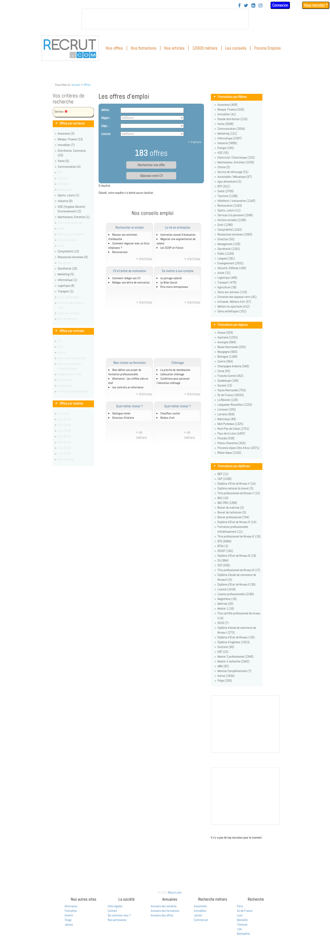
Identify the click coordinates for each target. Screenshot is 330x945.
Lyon (239, 915)
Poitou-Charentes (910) (231, 443)
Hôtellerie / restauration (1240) (236, 201)
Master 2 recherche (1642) (233, 661)
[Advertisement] (157, 335)
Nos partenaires (117, 920)
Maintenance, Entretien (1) (74, 217)
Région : (105, 118)
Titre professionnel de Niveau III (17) (238, 570)
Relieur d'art (167, 418)
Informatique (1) (67, 280)
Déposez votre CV (151, 175)
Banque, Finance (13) (70, 139)
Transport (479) (226, 282)
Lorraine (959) (226, 414)
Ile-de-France (244, 911)
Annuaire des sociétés (163, 906)
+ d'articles (144, 258)
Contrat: (106, 134)
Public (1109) (225, 253)
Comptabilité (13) (68, 251)
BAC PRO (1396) (227, 503)
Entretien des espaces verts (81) (237, 297)
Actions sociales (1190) (231, 220)
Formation (71, 911)
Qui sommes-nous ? (119, 915)
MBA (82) (223, 666)
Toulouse (242, 924)
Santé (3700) (225, 191)
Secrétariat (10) (67, 268)
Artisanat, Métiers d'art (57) (234, 302)
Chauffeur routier (170, 413)
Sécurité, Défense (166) (231, 268)
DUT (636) (223, 565)
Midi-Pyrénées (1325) (230, 424)
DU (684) (223, 560)
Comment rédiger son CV (126, 278)
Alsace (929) (225, 332)
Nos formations (143, 48)
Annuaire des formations (165, 911)
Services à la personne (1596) (235, 215)
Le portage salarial (171, 278)
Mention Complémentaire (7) (234, 671)
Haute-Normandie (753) (231, 390)
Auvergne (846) (226, 342)
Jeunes (69, 924)
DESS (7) (223, 623)
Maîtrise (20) (225, 604)
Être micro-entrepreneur (174, 287)
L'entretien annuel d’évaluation (177, 235)
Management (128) (228, 244)
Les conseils (235, 48)
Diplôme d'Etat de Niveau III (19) (236, 556)
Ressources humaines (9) (73, 257)
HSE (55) (223, 153)
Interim (69, 915)
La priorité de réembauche (175, 370)
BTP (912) (223, 186)
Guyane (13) (224, 385)
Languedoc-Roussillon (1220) (234, 404)
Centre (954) (225, 361)
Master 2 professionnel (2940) (235, 656)
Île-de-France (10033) (230, 395)
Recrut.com (175, 892)
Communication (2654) (231, 129)
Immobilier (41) (226, 114)
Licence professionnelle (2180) (235, 594)
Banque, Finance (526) (230, 109)
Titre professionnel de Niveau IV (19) (239, 536)
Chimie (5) (223, 167)
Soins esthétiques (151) (231, 311)
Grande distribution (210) (232, 119)
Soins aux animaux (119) (232, 292)
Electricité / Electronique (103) (236, 157)
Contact (112, 911)
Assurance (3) (66, 133)
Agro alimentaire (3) (229, 181)
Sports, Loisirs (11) (229, 210)
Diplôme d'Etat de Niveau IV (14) (236, 522)
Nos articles (174, 48)
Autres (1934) (226, 676)
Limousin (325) (226, 409)
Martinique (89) (226, 419)
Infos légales (115, 906)
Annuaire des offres (162, 915)
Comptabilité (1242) (229, 229)
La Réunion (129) (227, 400)
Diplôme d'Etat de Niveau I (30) (236, 637)
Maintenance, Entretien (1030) (235, 162)
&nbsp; (165, 19)
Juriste (198, 915)
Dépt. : (105, 126)
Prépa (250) (224, 680)
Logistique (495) (227, 277)
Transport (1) (66, 291)
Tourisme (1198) (227, 196)
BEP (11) (222, 474)
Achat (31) (224, 273)
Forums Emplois (267, 48)
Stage (68, 920)
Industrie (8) (65, 201)
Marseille (242, 920)
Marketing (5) (66, 274)
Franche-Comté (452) (230, 376)
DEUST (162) (225, 551)
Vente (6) (63, 161)
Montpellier (243, 934)
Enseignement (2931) (230, 263)
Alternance (71, 906)
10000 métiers (204, 48)
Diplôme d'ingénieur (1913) (233, 642)
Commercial (201, 920)
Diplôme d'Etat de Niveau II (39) (236, 584)
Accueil (76, 85)
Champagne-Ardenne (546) (233, 366)
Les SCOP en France (171, 248)
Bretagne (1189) (227, 356)
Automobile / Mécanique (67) (234, 177)
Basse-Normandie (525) (231, 347)
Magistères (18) (227, 599)
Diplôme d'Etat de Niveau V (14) (236, 483)
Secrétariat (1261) (228, 249)
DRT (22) (222, 652)
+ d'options (194, 142)
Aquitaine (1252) (227, 337)
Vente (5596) (225, 124)
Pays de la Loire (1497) (231, 433)
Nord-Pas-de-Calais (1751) (233, 429)
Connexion (280, 5)
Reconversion (120, 252)
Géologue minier (121, 413)
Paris (240, 906)
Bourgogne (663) (227, 352)
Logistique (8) (66, 286)
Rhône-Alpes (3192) (229, 453)
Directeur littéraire (123, 418)
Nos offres (114, 48)
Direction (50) (225, 239)
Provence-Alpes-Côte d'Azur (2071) (238, 448)
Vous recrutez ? (315, 5)
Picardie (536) (226, 438)
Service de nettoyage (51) (232, 172)
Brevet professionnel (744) (233, 517)
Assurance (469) (227, 105)
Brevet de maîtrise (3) (230, 507)
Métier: (105, 110)
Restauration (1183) (229, 205)
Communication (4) (69, 167)
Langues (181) (226, 258)
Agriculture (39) (226, 287)
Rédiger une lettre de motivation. (131, 282)
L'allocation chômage (172, 374)
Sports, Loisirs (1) (68, 195)
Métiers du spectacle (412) (233, 306)
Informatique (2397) (229, 138)
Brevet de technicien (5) (231, 512)
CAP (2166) (224, 479)
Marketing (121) (227, 133)
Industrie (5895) (227, 143)
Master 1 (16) (225, 608)
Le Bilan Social (168, 282)
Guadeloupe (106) (228, 380)
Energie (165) (225, 148)
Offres (87, 85)
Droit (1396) (225, 225)
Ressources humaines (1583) (234, 234)
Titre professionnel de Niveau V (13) (238, 493)
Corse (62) (223, 371)
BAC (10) (222, 498)
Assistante (200, 906)
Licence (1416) (226, 589)
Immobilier (200, 911)
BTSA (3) (222, 546)
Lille (239, 929)
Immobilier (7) (66, 145)
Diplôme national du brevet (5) (235, 488)
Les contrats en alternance (127, 387)
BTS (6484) (224, 541)
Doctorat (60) (225, 647)
